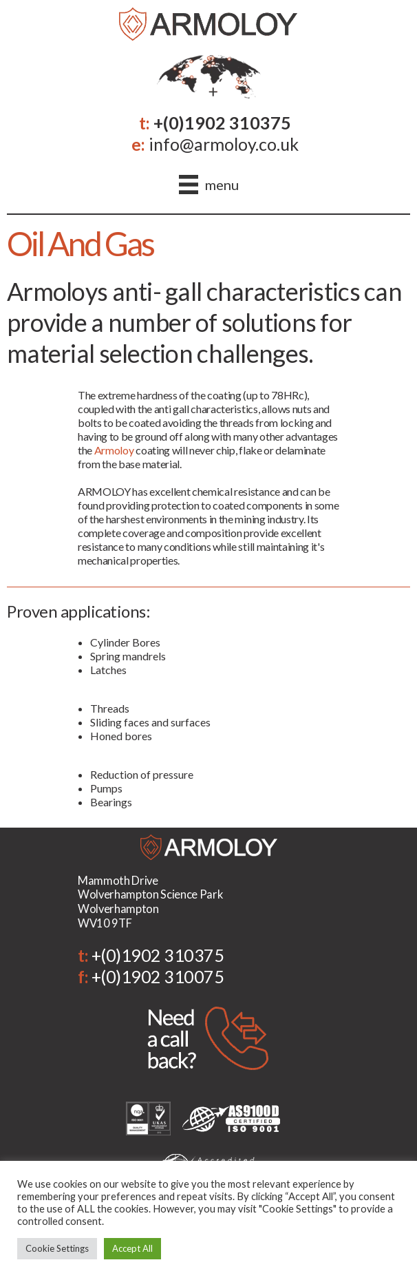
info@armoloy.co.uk (224, 144)
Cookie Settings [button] (57, 1248)
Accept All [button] (132, 1248)
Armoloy (114, 450)
